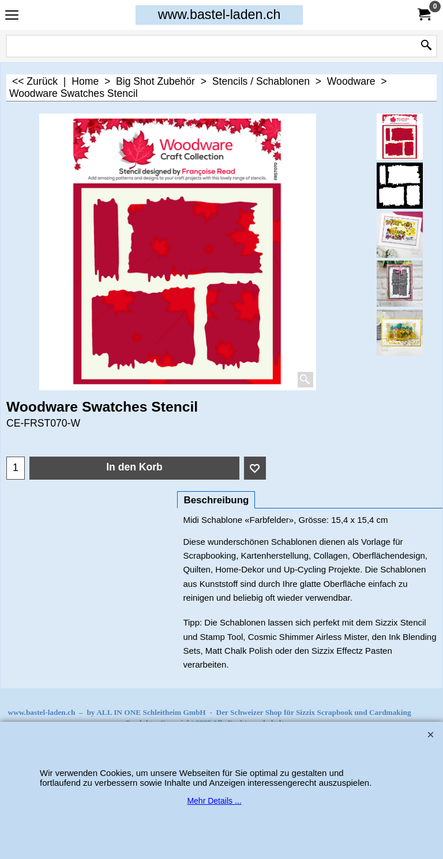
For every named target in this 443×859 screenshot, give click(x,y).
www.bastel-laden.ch (219, 14)
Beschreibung (216, 500)
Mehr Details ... (214, 800)
